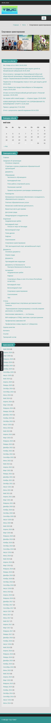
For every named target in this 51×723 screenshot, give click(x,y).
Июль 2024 (7, 395)
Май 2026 (6, 349)
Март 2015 (7, 680)
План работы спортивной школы (18, 184)
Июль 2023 (7, 428)
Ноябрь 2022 (7, 451)
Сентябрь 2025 (8, 372)
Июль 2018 (7, 592)
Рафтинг (8, 236)
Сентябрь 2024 (8, 392)
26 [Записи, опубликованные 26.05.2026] (13, 143)
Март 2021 (7, 500)
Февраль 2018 (8, 598)
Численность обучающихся (16, 177)
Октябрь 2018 (8, 582)
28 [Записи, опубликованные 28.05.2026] (25, 143)
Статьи (5, 301)
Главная (16, 25)
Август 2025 (7, 375)
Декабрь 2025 (8, 365)
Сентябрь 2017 (8, 608)
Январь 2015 (7, 687)
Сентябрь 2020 (8, 516)
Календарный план (14, 180)
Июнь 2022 (7, 460)
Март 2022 (7, 470)
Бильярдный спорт (11, 224)
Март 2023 (7, 438)
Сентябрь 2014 (8, 696)
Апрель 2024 (7, 401)
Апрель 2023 (7, 434)
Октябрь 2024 (8, 388)
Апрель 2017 (7, 624)
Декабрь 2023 (8, 415)
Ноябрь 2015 (7, 664)
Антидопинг (9, 270)
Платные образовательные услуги (17, 202)
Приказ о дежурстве (10, 107)
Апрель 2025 (7, 382)
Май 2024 (6, 398)
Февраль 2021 (8, 503)
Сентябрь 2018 (8, 585)
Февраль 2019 (8, 569)
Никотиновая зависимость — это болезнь (19, 314)
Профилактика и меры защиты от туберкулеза (21, 324)
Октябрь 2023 (8, 421)
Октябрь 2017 (8, 605)
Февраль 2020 (8, 536)
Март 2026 (7, 356)
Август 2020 (7, 519)
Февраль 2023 (8, 441)
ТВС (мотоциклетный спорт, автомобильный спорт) (22, 246)
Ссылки (5, 334)
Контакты (6, 330)
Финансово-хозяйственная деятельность (19, 206)
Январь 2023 (7, 444)
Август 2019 (7, 552)
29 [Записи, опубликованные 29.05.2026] (32, 143)
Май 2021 (6, 493)
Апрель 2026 (7, 352)
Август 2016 (7, 644)
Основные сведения (12, 163)
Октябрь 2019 (8, 546)
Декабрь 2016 (8, 637)
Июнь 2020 (7, 523)
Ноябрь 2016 (7, 641)
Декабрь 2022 (8, 447)
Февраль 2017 (8, 631)
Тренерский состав (9, 337)
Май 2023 (6, 431)
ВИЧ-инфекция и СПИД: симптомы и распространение (24, 317)
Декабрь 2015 (8, 660)
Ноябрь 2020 (7, 510)
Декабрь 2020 (8, 506)
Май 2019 (6, 559)
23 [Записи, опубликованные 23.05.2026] (38, 140)
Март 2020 (7, 533)
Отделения (7, 219)
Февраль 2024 (8, 408)
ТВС (8, 298)
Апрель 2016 (7, 651)
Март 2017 (7, 628)
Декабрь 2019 (8, 539)
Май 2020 (6, 526)
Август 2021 (7, 487)
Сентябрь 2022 (8, 457)
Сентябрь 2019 (8, 549)
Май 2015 (6, 673)
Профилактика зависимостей (15, 321)
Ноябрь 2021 (7, 480)
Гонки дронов (10, 233)
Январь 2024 (7, 411)
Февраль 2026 (8, 359)
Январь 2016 (7, 657)
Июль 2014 (7, 703)
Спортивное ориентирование (15, 243)
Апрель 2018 (7, 595)
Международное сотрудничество (16, 215)
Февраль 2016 (8, 654)
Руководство (9, 194)
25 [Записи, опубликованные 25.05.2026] (6, 143)
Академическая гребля (13, 221)
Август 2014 (7, 700)
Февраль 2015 (8, 683)
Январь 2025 (7, 385)
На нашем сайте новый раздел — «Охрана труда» (20, 98)
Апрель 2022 (7, 467)
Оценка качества (9, 327)
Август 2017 (7, 611)
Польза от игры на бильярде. (17, 226)
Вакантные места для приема (15, 209)
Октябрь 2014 (8, 693)
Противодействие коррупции (15, 261)
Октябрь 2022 (8, 454)
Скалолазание (10, 240)
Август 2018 (7, 588)
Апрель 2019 (7, 562)
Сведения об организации (12, 161)
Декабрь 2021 (8, 477)
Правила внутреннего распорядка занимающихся (24, 190)
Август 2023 (7, 424)
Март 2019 (7, 565)
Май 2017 (6, 621)
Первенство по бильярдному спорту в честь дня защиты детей (25, 82)
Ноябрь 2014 (7, 690)
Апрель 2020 (7, 529)
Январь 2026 (7, 362)
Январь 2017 (7, 634)
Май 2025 (6, 379)
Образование (10, 175)
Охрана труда (10, 255)
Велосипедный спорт (12, 230)
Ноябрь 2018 (7, 578)
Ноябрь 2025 (7, 369)
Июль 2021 (7, 490)
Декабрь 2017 (8, 601)
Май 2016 (6, 647)
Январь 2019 (7, 572)
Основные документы (12, 252)
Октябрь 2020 (8, 513)
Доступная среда (11, 212)
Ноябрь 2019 (7, 542)
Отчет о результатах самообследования (17, 110)
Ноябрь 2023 (7, 418)
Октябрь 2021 (8, 483)
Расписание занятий (14, 187)
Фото (24, 25)
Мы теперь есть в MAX (11, 65)
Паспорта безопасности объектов (19, 267)
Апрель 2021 (7, 497)
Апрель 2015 (7, 677)
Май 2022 (6, 464)
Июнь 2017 (7, 618)
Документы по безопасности (15, 265)
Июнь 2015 (7, 670)
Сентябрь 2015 (8, 667)
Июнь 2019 (7, 555)
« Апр (6, 146)
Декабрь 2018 (8, 575)
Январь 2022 (7, 474)
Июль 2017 (7, 614)
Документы (9, 172)
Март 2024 (7, 405)
